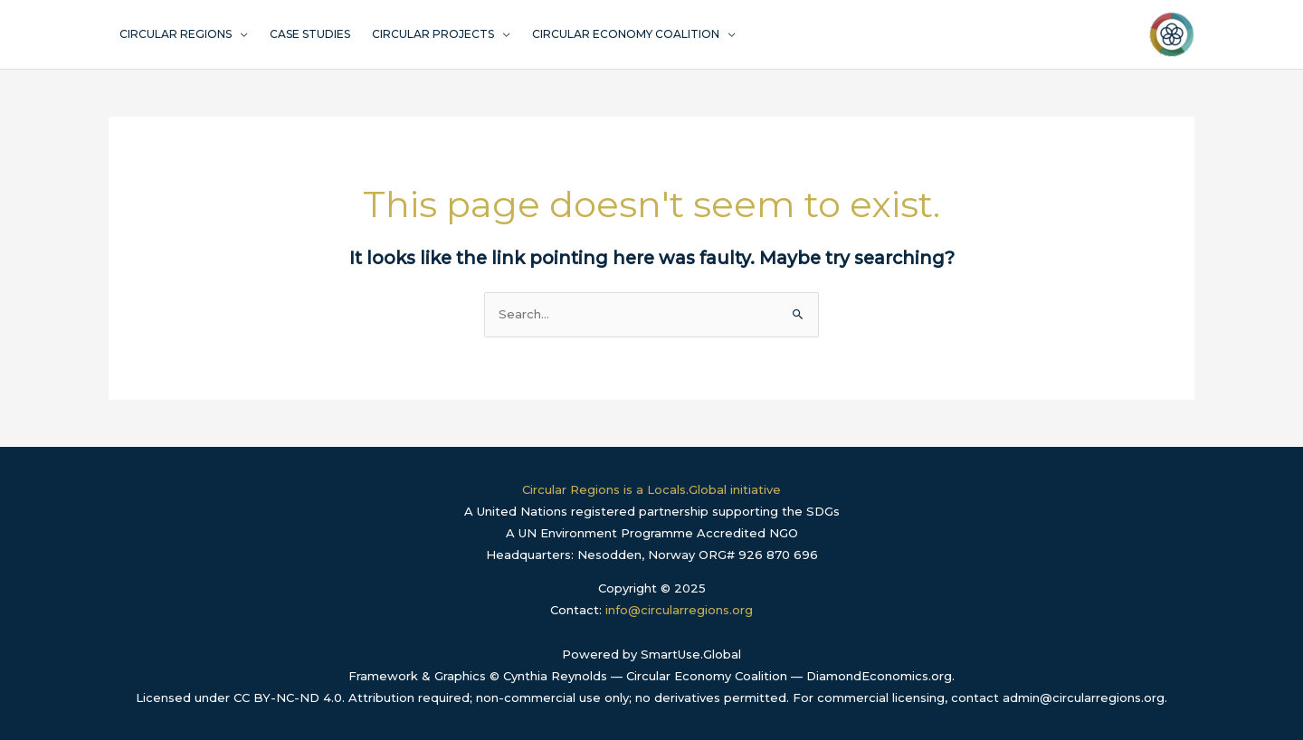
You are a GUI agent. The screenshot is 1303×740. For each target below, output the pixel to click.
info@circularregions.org (679, 609)
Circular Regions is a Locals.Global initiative (651, 489)
